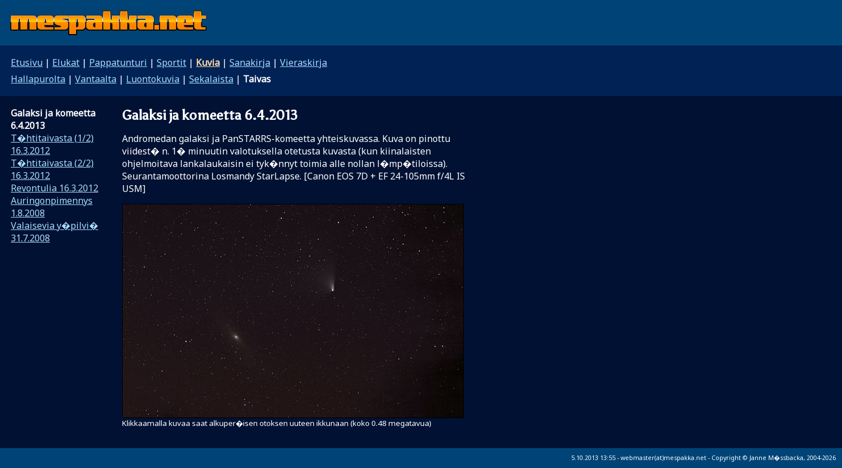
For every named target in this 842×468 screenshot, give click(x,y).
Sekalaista (211, 79)
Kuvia (208, 62)
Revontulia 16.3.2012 (54, 188)
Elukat (65, 62)
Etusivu (27, 62)
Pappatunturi (118, 62)
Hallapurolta (38, 79)
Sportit (171, 62)
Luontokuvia (152, 79)
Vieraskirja (303, 62)
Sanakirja (249, 62)
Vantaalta (95, 79)
